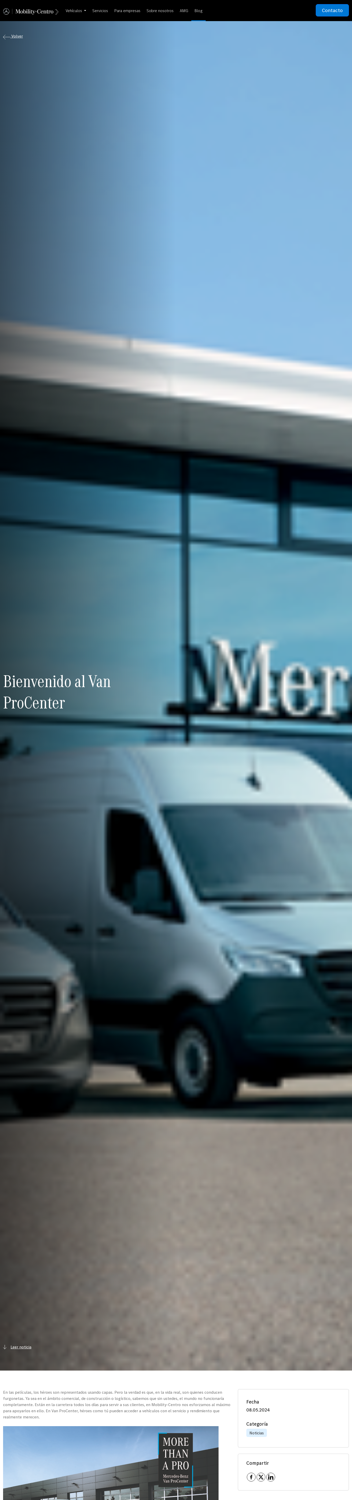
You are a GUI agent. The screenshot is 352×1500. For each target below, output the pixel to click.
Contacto (332, 10)
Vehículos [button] (74, 10)
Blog (198, 10)
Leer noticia (17, 1347)
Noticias (256, 1432)
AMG (184, 10)
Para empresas (127, 10)
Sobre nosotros (160, 10)
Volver (13, 36)
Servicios (100, 10)
